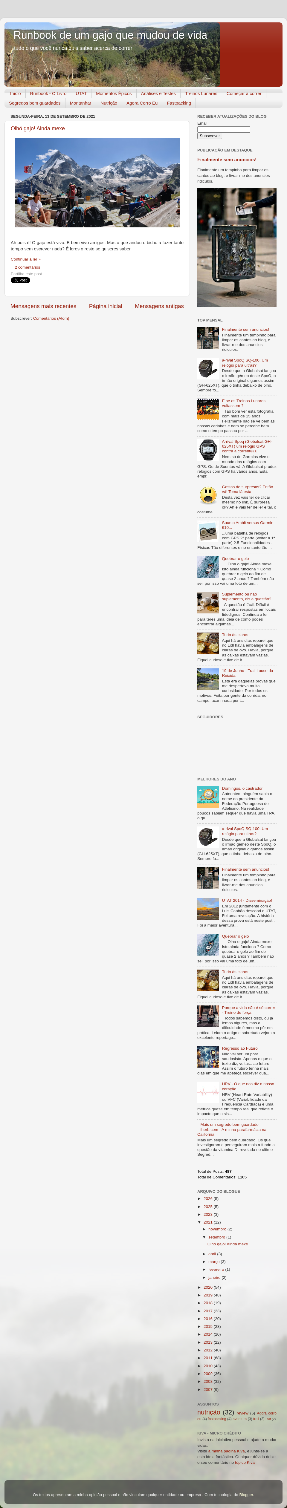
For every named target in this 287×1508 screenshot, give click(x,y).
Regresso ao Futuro (239, 1048)
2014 (209, 1334)
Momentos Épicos (114, 93)
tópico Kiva (245, 1462)
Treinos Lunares (201, 93)
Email (202, 123)
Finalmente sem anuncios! (227, 159)
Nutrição (108, 102)
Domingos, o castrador (242, 788)
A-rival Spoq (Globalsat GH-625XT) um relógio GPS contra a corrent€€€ (247, 446)
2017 (209, 1311)
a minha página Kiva (226, 1451)
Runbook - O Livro (48, 93)
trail (256, 1419)
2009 (209, 1373)
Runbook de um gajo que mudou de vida (110, 35)
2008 (209, 1381)
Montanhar (80, 102)
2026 (209, 1198)
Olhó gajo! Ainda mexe (38, 128)
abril (212, 1254)
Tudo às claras (235, 635)
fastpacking (217, 1419)
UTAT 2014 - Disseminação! (247, 900)
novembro (218, 1229)
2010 (209, 1366)
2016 (209, 1318)
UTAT (81, 93)
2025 (209, 1206)
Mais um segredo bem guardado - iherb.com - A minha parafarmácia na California (231, 1129)
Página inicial (105, 306)
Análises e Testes (158, 93)
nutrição (208, 1412)
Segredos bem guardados (35, 102)
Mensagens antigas (159, 306)
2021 (209, 1222)
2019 (209, 1295)
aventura (240, 1419)
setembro (217, 1237)
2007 (209, 1389)
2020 (209, 1287)
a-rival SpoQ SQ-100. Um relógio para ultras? (245, 362)
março (214, 1261)
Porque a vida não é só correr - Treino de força (248, 1010)
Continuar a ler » (26, 259)
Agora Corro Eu (142, 102)
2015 (209, 1326)
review (242, 1413)
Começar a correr (244, 93)
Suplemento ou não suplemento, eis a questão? (246, 596)
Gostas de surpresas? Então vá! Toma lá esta (247, 489)
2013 (209, 1342)
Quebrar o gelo (235, 558)
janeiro (215, 1277)
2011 (209, 1358)
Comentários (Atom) (51, 318)
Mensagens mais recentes (43, 306)
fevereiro (216, 1269)
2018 (209, 1303)
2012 (209, 1350)
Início (15, 93)
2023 (209, 1214)
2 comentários (27, 267)
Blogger (246, 1494)
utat (268, 1419)
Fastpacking (179, 102)
